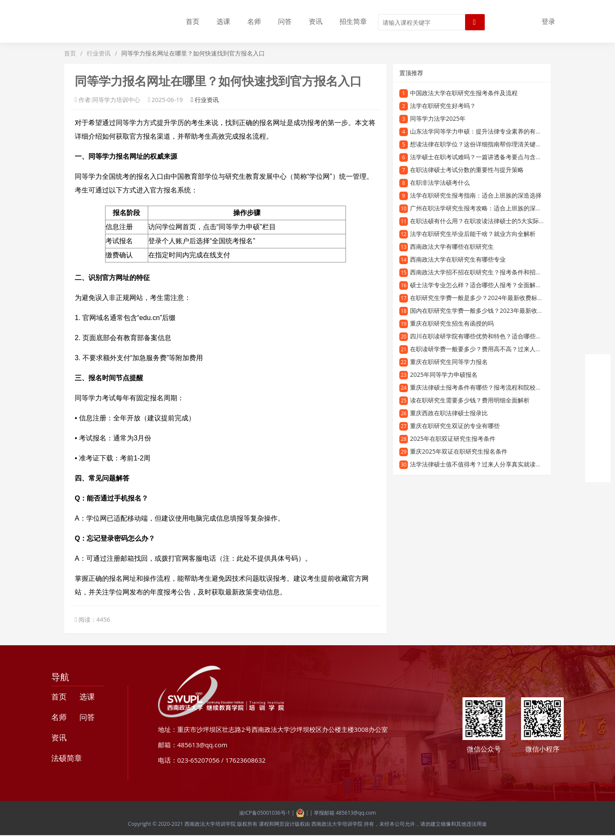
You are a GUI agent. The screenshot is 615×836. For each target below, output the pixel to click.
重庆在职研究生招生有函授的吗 (452, 323)
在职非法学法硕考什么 (440, 182)
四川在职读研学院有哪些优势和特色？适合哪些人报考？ (484, 336)
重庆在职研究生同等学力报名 (449, 362)
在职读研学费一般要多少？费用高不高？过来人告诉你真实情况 (493, 349)
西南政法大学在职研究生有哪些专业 (458, 259)
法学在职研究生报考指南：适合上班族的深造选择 (476, 195)
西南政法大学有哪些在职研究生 (452, 246)
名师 (254, 21)
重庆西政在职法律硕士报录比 (449, 413)
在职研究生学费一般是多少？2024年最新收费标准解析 (482, 298)
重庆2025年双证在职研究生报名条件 (458, 451)
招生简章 (353, 21)
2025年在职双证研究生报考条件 (452, 438)
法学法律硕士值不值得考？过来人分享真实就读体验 (479, 464)
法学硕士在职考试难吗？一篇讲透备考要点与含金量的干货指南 (493, 157)
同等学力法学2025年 (438, 118)
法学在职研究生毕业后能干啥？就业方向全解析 (473, 234)
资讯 (315, 21)
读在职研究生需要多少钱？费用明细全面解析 (470, 400)
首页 (192, 21)
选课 (223, 21)
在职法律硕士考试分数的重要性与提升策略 (467, 170)
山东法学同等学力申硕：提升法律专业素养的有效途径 (482, 131)
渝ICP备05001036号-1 (264, 812)
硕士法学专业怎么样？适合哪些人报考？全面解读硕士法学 (487, 285)
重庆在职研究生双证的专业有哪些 (455, 426)
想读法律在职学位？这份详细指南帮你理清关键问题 (479, 144)
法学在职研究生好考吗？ (443, 106)
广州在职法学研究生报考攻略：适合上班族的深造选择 (482, 208)
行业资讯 (99, 53)
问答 (285, 21)
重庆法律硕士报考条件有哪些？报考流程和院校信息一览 (484, 387)
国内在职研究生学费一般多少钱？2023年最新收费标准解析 (488, 310)
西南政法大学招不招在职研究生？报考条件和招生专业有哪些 (490, 272)
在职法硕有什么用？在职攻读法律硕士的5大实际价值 (480, 221)
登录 (548, 21)
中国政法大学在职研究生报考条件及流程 (464, 93)
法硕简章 (66, 758)
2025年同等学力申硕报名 (443, 374)
